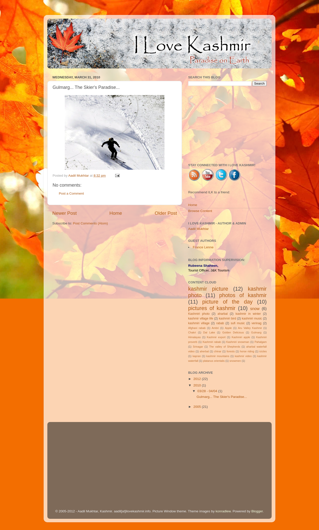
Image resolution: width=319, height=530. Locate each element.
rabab (220, 323)
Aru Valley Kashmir (250, 327)
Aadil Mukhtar (198, 229)
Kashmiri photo (199, 314)
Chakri (192, 332)
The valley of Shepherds (224, 346)
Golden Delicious (233, 332)
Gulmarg (256, 332)
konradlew (223, 511)
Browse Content (200, 211)
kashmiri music (252, 318)
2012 (197, 379)
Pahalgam (260, 341)
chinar (217, 351)
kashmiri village (199, 323)
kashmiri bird (227, 318)
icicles (263, 351)
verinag (256, 323)
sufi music (238, 323)
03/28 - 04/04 (207, 391)
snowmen (235, 360)
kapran (197, 356)
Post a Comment (71, 193)
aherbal (204, 351)
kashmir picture (208, 289)
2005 (197, 407)
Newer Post (64, 213)
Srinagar (198, 346)
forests (231, 351)
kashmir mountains (217, 356)
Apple (228, 327)
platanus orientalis (214, 360)
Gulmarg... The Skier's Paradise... (222, 397)
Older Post (166, 213)
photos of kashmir (243, 295)
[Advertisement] (227, 125)
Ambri (215, 327)
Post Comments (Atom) (90, 223)
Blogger (257, 511)
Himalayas (194, 337)
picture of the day (227, 302)
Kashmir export (216, 337)
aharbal (223, 314)
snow (255, 308)
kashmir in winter (248, 314)
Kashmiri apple (241, 337)
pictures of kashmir (212, 308)
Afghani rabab (197, 327)
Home (115, 213)
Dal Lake (209, 332)
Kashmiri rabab (212, 341)
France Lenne (203, 247)
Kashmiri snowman (237, 341)
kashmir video (243, 356)
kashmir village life (200, 318)
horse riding (247, 351)
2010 (197, 385)
